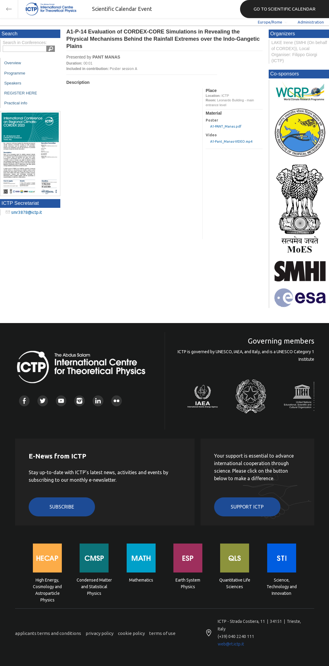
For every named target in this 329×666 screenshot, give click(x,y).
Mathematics (141, 580)
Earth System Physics (188, 583)
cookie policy (131, 633)
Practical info (15, 103)
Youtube (61, 400)
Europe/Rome (270, 22)
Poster (212, 120)
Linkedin (98, 400)
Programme (14, 73)
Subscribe (61, 506)
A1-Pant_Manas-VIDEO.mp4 (231, 141)
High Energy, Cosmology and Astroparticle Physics (47, 586)
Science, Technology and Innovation (282, 586)
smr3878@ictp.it (26, 212)
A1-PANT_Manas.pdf (225, 126)
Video (211, 135)
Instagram (79, 400)
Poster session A (123, 69)
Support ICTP (247, 506)
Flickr (116, 400)
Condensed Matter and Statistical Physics (94, 586)
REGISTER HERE (20, 93)
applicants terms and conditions (48, 633)
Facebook (24, 400)
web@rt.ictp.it (231, 644)
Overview (12, 63)
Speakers (12, 83)
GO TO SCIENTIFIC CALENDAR (284, 8)
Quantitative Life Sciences (234, 583)
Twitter (42, 400)
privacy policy (99, 633)
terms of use (162, 633)
